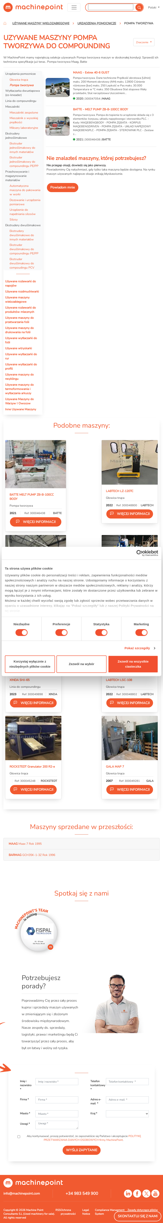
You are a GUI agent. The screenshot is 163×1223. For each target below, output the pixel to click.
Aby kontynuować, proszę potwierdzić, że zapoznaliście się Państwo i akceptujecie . (83, 1138)
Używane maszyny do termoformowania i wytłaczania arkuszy (19, 389)
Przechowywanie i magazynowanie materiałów (17, 175)
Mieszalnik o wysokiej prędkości (24, 120)
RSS (57, 1210)
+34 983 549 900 (82, 1193)
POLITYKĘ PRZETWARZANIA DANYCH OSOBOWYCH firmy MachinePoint (92, 1138)
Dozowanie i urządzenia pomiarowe (25, 202)
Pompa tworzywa (22, 85)
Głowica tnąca (19, 80)
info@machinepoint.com (21, 1193)
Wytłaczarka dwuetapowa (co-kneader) (22, 93)
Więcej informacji (36, 521)
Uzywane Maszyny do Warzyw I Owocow (19, 401)
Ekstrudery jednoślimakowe (16, 135)
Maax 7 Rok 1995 (25, 844)
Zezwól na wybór (81, 664)
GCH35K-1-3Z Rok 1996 (32, 855)
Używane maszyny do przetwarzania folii (19, 320)
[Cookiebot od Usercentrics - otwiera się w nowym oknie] (139, 553)
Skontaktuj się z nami (137, 1216)
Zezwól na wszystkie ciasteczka (133, 664)
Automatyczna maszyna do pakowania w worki (25, 190)
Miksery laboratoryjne (24, 128)
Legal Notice (86, 1212)
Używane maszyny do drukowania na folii (19, 330)
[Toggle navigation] (73, 7)
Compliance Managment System (109, 1212)
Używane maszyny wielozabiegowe (17, 299)
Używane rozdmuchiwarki (22, 291)
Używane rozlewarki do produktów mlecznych (20, 309)
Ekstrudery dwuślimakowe (23, 225)
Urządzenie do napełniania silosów (23, 212)
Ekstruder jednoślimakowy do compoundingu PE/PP (24, 161)
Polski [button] (152, 7)
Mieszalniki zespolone (24, 112)
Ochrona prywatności (68, 1212)
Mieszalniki (12, 106)
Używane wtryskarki (18, 348)
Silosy (14, 219)
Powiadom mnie (62, 187)
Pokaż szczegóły (137, 648)
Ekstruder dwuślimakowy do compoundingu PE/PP (24, 249)
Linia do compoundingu (20, 101)
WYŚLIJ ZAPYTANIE (81, 1150)
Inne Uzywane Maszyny (20, 409)
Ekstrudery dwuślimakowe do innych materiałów (22, 235)
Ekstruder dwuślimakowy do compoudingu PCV (22, 263)
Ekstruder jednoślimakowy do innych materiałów (22, 147)
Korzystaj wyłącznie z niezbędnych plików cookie (29, 664)
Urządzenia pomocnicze (20, 74)
